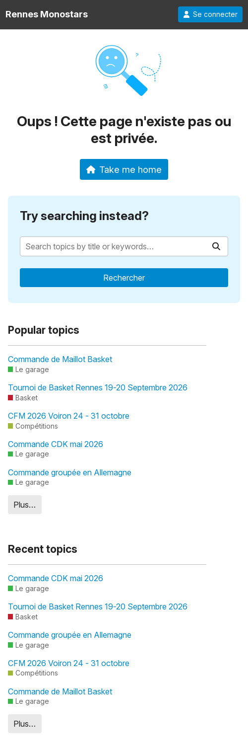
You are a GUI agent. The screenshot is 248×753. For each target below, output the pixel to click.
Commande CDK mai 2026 (55, 444)
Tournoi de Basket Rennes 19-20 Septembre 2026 (97, 387)
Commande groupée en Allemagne (69, 472)
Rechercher (124, 278)
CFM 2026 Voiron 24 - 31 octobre (68, 416)
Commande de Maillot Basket (60, 359)
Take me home (124, 169)
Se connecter (210, 14)
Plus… (24, 505)
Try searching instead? (84, 216)
